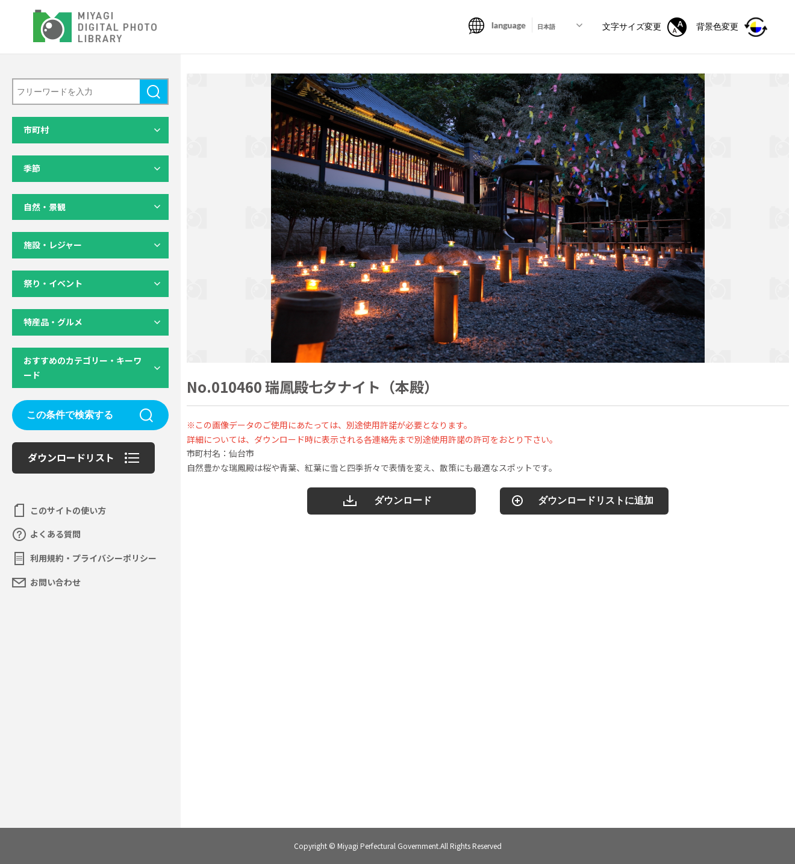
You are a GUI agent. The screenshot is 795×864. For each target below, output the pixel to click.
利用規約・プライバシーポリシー (93, 558)
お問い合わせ (55, 582)
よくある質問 (55, 534)
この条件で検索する (69, 415)
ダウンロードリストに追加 (595, 500)
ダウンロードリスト (71, 457)
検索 (153, 92)
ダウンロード (403, 500)
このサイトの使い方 (68, 510)
